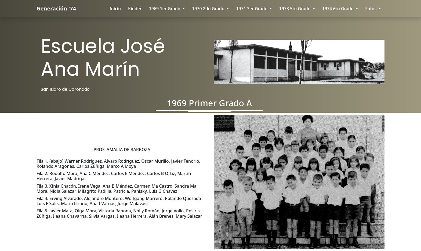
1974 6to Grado (338, 9)
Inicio (115, 9)
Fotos (371, 9)
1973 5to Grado (295, 9)
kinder (134, 9)
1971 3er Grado (252, 9)
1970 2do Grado (209, 9)
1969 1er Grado (165, 9)
